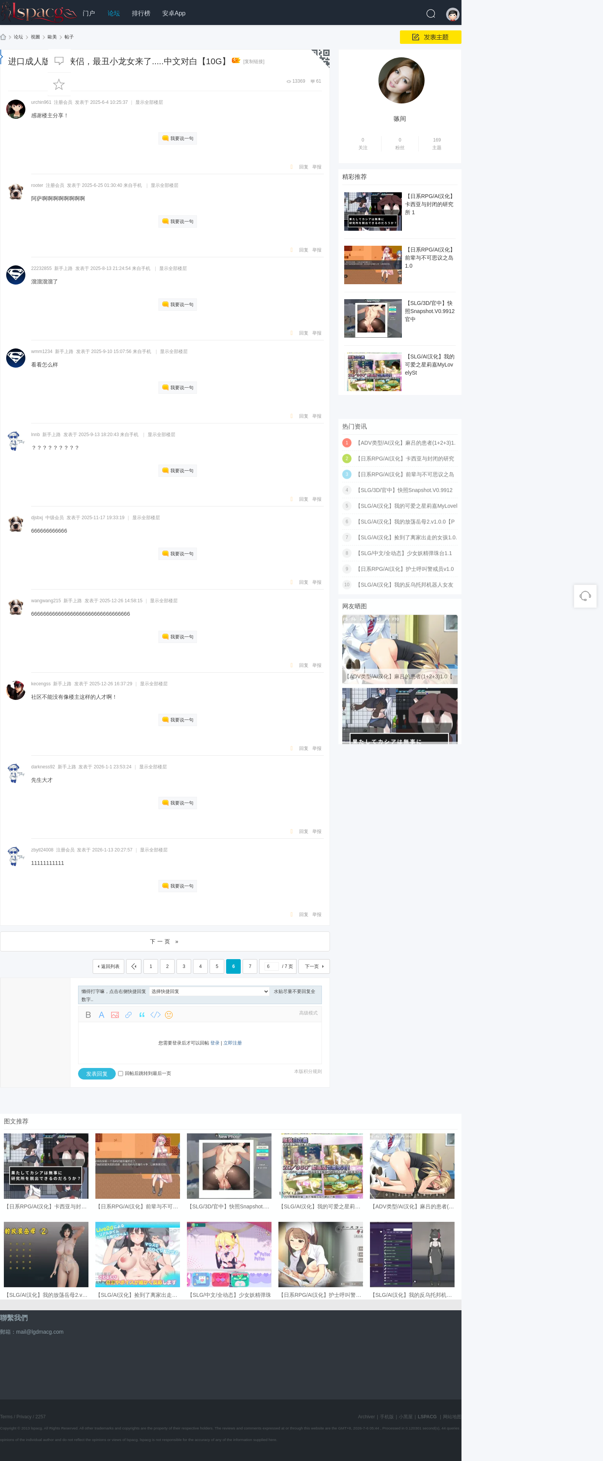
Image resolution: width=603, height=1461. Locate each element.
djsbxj (37, 517)
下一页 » (165, 941)
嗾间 (400, 118)
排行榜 (141, 13)
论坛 (114, 13)
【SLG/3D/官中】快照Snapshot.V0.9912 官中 (430, 311)
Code (155, 1015)
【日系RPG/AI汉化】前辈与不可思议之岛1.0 (430, 258)
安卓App (173, 13)
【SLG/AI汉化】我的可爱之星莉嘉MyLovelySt (430, 364)
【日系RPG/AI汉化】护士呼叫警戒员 (322, 1391)
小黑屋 (406, 1416)
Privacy (24, 1416)
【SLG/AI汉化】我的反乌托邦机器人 (413, 1391)
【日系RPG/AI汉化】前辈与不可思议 (139, 1302)
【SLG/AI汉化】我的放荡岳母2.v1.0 (47, 1391)
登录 (215, 1043)
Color (101, 1015)
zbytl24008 (42, 850)
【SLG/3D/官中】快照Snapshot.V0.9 (231, 1302)
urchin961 (41, 102)
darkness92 (43, 767)
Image (115, 1015)
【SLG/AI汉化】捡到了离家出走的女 (139, 1391)
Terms (6, 1416)
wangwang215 (46, 600)
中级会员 (54, 517)
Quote (142, 1015)
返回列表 (110, 966)
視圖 (35, 37)
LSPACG (3, 38)
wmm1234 (41, 351)
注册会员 (65, 850)
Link (128, 1015)
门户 (89, 13)
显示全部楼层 (149, 102)
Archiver (366, 1416)
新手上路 (63, 268)
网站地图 (452, 1416)
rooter (37, 185)
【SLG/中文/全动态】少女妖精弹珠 (229, 1391)
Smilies (169, 1015)
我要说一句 (181, 138)
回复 (303, 167)
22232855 (41, 268)
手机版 (387, 1416)
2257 (40, 1416)
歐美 (52, 37)
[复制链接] (254, 61)
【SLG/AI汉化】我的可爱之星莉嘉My (323, 1302)
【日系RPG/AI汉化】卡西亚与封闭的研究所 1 (430, 204)
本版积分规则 (308, 1071)
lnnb (35, 434)
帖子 (69, 37)
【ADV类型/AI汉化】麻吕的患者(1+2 (414, 1302)
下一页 (312, 966)
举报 (316, 167)
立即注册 (232, 1043)
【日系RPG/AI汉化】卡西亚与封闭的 (48, 1302)
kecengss (41, 683)
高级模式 (308, 1013)
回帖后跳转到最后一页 (144, 1073)
